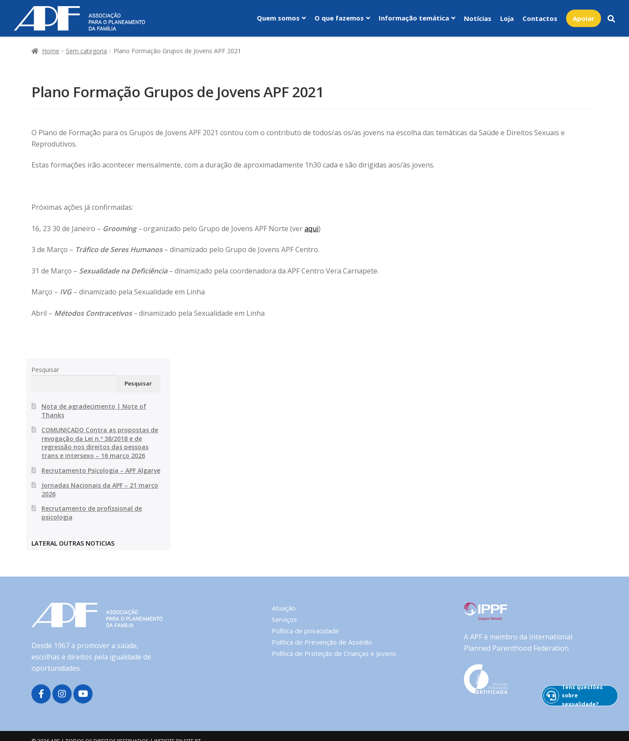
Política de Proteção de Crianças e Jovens (334, 653)
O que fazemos (339, 18)
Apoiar (583, 18)
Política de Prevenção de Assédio (322, 642)
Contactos (539, 18)
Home (50, 51)
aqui (311, 228)
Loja (507, 18)
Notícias (477, 18)
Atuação (284, 608)
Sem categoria (86, 51)
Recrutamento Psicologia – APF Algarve (100, 470)
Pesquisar (45, 369)
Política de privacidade (305, 630)
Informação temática (414, 18)
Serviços (284, 619)
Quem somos (278, 18)
